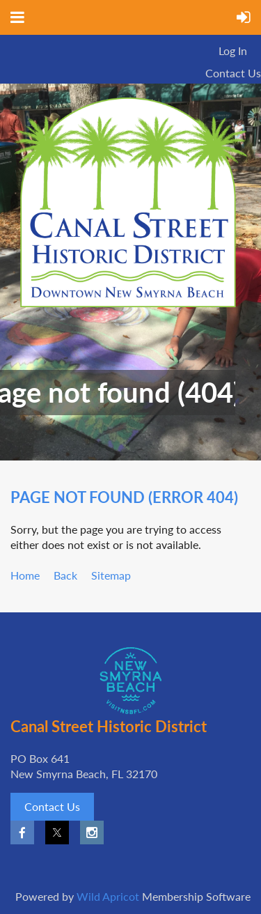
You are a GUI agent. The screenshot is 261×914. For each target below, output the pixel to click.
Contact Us (233, 72)
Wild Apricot (108, 896)
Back (65, 575)
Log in (233, 50)
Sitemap (111, 575)
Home (25, 575)
